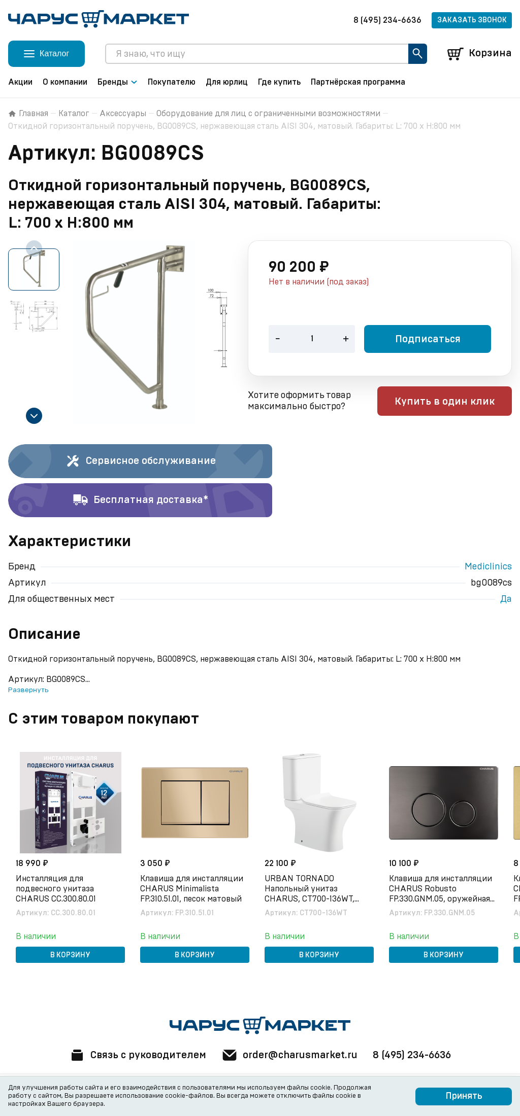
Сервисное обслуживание (140, 461)
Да (506, 599)
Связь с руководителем (136, 1055)
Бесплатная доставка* (140, 500)
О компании (65, 82)
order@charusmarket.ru (290, 1055)
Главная (28, 114)
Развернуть (28, 690)
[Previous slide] (34, 248)
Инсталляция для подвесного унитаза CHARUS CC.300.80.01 (56, 889)
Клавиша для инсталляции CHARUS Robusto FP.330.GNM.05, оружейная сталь (441, 889)
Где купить (279, 82)
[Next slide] (34, 416)
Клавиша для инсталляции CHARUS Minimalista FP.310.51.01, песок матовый (192, 889)
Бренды (118, 82)
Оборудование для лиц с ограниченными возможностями (268, 114)
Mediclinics (488, 566)
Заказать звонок (472, 20)
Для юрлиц (227, 82)
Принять (463, 1096)
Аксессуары (123, 114)
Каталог (73, 114)
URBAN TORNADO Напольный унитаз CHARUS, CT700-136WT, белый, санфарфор (310, 889)
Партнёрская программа (358, 82)
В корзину (70, 955)
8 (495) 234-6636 (387, 20)
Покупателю (172, 82)
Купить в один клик (447, 402)
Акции (20, 82)
